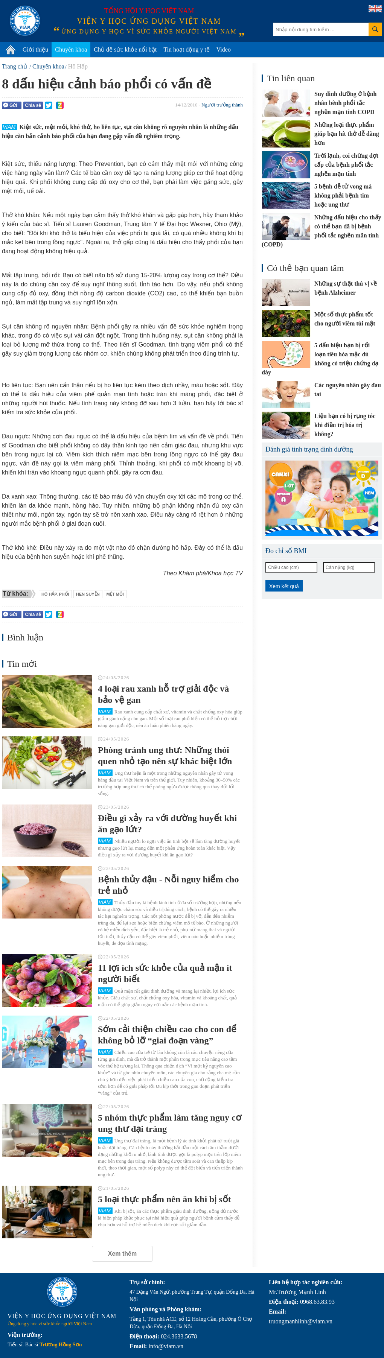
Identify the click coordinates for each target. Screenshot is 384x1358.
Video (223, 49)
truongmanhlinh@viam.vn (300, 1321)
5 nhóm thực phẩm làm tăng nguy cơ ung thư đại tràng (169, 1123)
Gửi (10, 105)
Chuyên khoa (71, 49)
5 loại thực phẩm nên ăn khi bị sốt (164, 1199)
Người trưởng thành (222, 105)
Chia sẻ (33, 105)
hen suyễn (88, 594)
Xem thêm (122, 1253)
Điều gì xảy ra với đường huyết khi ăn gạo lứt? (167, 823)
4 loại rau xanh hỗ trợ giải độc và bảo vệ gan (163, 694)
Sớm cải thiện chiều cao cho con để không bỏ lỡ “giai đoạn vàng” (167, 1034)
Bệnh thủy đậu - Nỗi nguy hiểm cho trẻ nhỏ (168, 885)
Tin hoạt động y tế (186, 49)
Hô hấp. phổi (55, 594)
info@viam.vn (165, 1346)
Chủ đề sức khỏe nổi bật (125, 49)
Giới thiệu (35, 49)
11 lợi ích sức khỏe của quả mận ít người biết (165, 973)
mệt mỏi (115, 594)
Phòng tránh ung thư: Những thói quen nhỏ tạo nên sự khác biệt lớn (165, 755)
